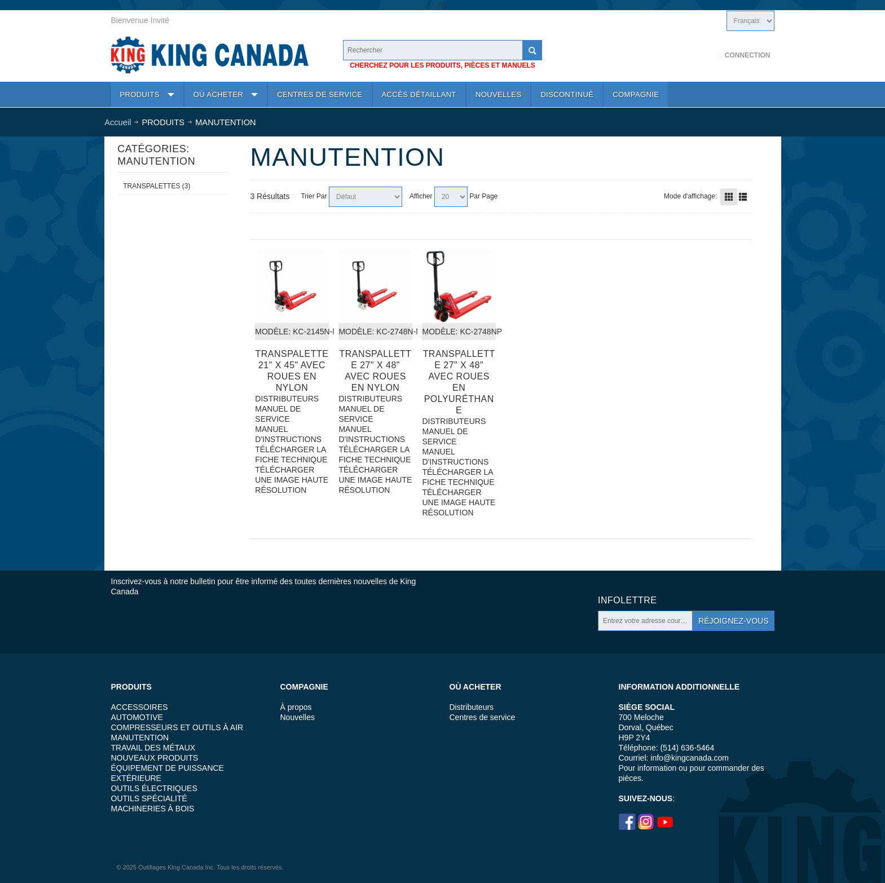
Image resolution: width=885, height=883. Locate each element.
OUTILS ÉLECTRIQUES (154, 788)
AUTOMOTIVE (137, 717)
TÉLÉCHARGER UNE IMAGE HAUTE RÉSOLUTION (291, 480)
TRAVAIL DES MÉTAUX (153, 747)
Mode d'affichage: (690, 196)
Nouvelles (297, 717)
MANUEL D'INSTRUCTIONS (288, 434)
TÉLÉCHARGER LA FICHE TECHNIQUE (291, 454)
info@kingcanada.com (689, 757)
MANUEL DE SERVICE (278, 413)
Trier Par (314, 196)
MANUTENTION (140, 737)
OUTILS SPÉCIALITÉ (149, 798)
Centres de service (483, 717)
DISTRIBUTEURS (287, 398)
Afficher (421, 196)
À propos (296, 707)
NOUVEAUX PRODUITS (155, 757)
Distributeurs (472, 707)
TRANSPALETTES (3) (156, 186)
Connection (747, 55)
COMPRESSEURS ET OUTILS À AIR (177, 727)
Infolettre (627, 600)
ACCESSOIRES (139, 707)
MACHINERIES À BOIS (153, 808)
